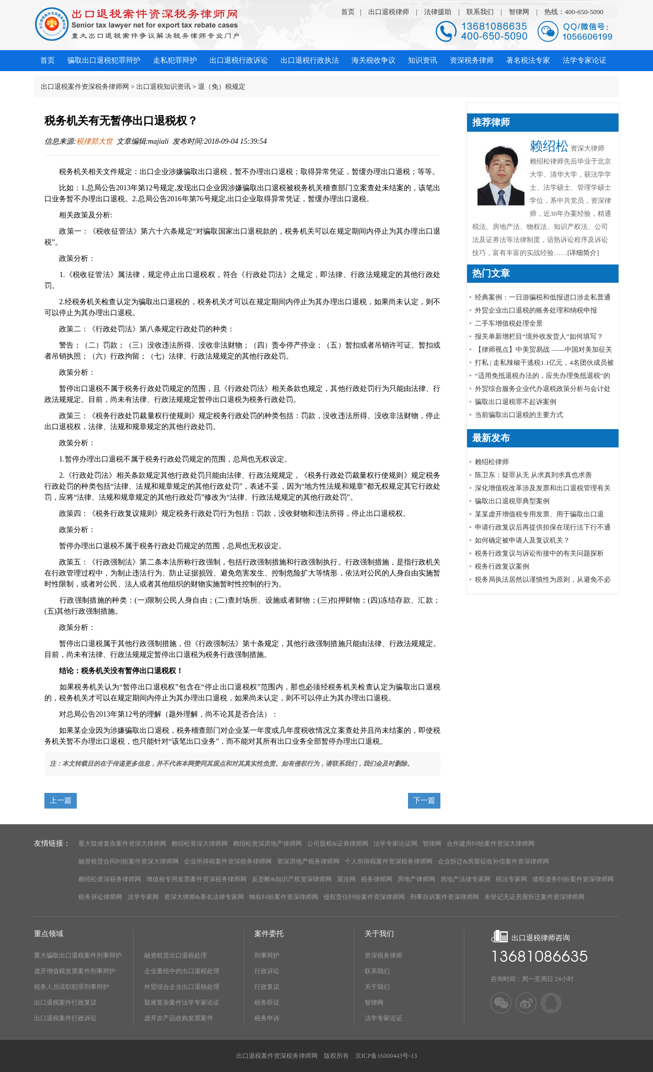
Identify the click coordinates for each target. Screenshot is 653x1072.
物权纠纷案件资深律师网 (283, 897)
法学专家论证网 (395, 843)
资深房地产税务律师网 (308, 861)
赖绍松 (549, 146)
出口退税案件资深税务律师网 (85, 86)
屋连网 (346, 879)
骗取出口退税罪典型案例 (512, 501)
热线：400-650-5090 (573, 12)
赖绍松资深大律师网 (199, 843)
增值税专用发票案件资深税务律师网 (196, 879)
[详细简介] (583, 253)
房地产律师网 (416, 879)
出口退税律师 (388, 12)
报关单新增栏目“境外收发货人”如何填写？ (539, 336)
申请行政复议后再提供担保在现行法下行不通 (543, 527)
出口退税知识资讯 (163, 86)
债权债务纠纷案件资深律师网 (573, 879)
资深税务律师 (383, 955)
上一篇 (61, 800)
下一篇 (424, 800)
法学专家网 (143, 897)
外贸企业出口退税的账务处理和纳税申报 (536, 310)
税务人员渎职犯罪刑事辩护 (71, 986)
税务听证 (266, 1002)
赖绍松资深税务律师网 (109, 879)
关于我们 (377, 986)
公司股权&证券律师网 (337, 843)
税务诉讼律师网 (100, 897)
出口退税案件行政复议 (65, 1002)
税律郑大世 (94, 141)
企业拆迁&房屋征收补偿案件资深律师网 (493, 861)
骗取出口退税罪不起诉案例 (515, 402)
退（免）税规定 (222, 86)
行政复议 (266, 986)
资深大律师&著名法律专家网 (204, 897)
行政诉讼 (266, 971)
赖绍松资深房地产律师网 (267, 843)
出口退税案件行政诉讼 (65, 1018)
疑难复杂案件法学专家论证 (181, 1002)
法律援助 (437, 12)
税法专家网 (511, 879)
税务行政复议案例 (502, 566)
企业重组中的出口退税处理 (181, 971)
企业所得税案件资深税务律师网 (228, 861)
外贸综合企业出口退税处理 (181, 986)
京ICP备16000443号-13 (386, 1055)
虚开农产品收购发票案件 (178, 1018)
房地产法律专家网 (465, 879)
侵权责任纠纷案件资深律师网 (364, 897)
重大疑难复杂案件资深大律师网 (122, 843)
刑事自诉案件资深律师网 (444, 897)
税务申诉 (266, 1018)
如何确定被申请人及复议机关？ (522, 540)
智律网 (519, 12)
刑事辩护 (266, 955)
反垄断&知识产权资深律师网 (292, 879)
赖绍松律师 (492, 462)
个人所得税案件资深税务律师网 (389, 861)
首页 (348, 12)
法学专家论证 (383, 1018)
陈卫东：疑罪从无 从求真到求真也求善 (533, 475)
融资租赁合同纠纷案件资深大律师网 (128, 861)
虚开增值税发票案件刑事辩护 (74, 971)
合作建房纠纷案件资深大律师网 (490, 843)
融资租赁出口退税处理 (175, 955)
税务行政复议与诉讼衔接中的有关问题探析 (539, 553)
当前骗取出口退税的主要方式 (519, 415)
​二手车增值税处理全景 (509, 323)
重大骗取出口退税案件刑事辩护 (78, 955)
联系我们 (480, 12)
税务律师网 (376, 879)
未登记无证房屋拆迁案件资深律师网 (534, 897)
